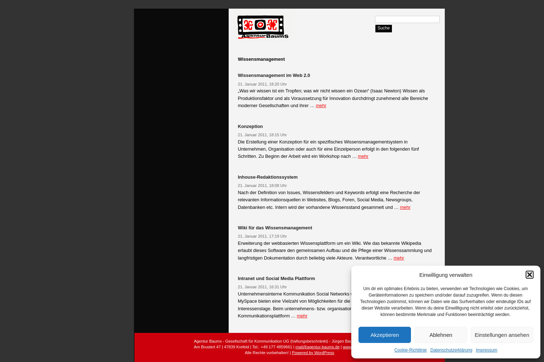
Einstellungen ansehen (502, 335)
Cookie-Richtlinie (410, 350)
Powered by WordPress (313, 352)
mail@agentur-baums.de (318, 347)
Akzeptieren (384, 335)
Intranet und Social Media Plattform (276, 278)
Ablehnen (440, 335)
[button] (529, 274)
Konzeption (250, 126)
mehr (321, 105)
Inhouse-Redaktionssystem (267, 177)
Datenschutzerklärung (451, 350)
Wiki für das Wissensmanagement (275, 227)
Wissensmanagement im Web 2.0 (274, 75)
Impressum (486, 350)
